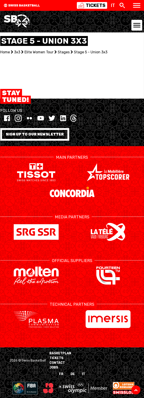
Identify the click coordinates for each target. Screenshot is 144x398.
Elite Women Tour (38, 52)
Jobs (53, 367)
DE (73, 374)
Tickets (56, 358)
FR (61, 374)
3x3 (17, 52)
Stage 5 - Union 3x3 (90, 52)
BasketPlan (60, 353)
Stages (64, 52)
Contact (57, 363)
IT (83, 374)
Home (5, 52)
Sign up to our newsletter (35, 134)
